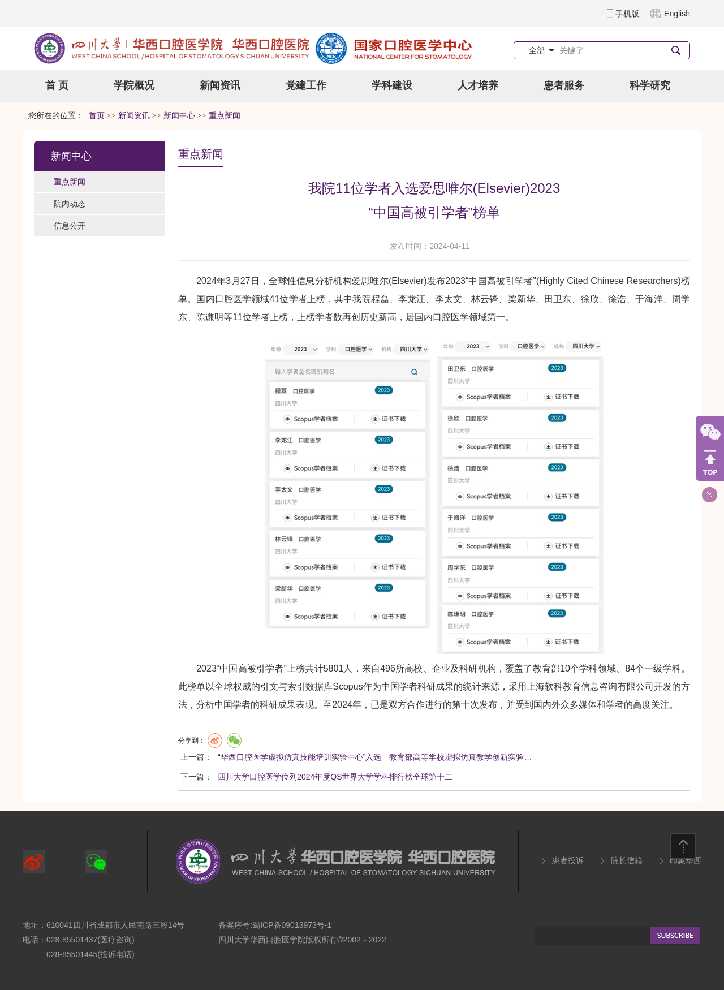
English (677, 13)
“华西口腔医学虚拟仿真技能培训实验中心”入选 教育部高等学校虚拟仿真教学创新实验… (375, 756)
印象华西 (685, 860)
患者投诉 (568, 860)
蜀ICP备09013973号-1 (291, 924)
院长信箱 (627, 860)
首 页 (56, 85)
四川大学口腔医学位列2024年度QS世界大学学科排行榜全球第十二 (335, 776)
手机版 (627, 13)
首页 (97, 115)
